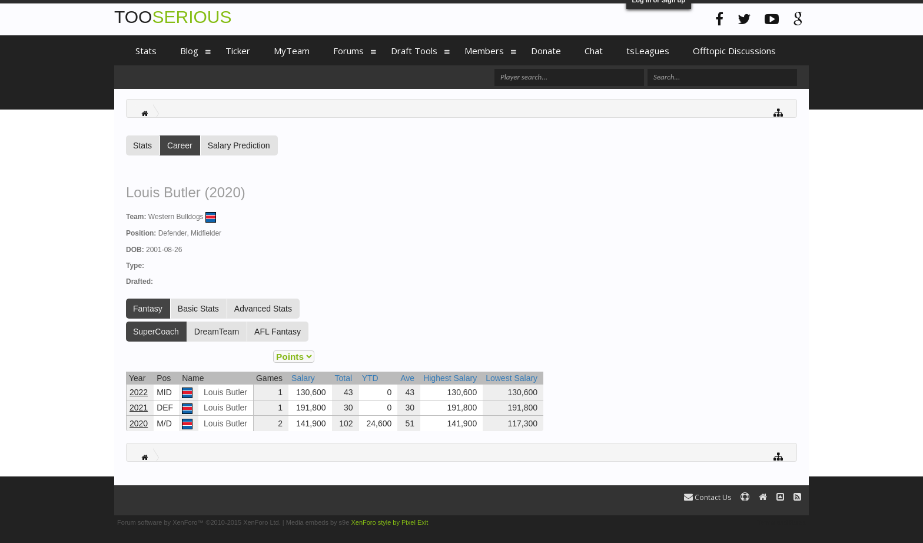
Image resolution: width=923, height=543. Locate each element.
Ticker (237, 51)
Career (179, 145)
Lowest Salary (511, 378)
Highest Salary (450, 378)
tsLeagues (647, 51)
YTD (370, 378)
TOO (172, 17)
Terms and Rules (781, 522)
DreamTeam (216, 331)
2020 (139, 423)
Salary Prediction (239, 145)
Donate (546, 51)
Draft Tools (414, 51)
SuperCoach (156, 331)
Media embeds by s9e (318, 522)
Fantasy (147, 308)
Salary (303, 378)
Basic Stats (198, 308)
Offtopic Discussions (734, 51)
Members (484, 51)
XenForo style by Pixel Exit (389, 522)
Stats (142, 145)
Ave (407, 378)
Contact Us (707, 497)
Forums (348, 51)
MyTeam (292, 51)
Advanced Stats (263, 308)
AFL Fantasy (277, 331)
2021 (139, 407)
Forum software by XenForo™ (199, 522)
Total (344, 378)
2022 (139, 392)
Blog (189, 51)
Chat (594, 51)
